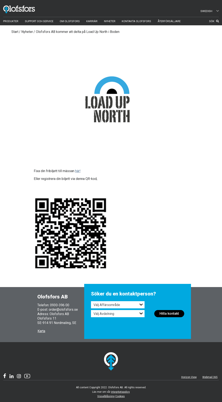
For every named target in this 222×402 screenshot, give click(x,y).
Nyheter (27, 32)
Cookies (120, 396)
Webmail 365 (210, 377)
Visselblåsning (106, 396)
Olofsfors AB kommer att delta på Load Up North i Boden (77, 32)
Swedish (210, 11)
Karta (41, 331)
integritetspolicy (120, 391)
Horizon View (189, 377)
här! (78, 171)
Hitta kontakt (169, 314)
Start (14, 32)
